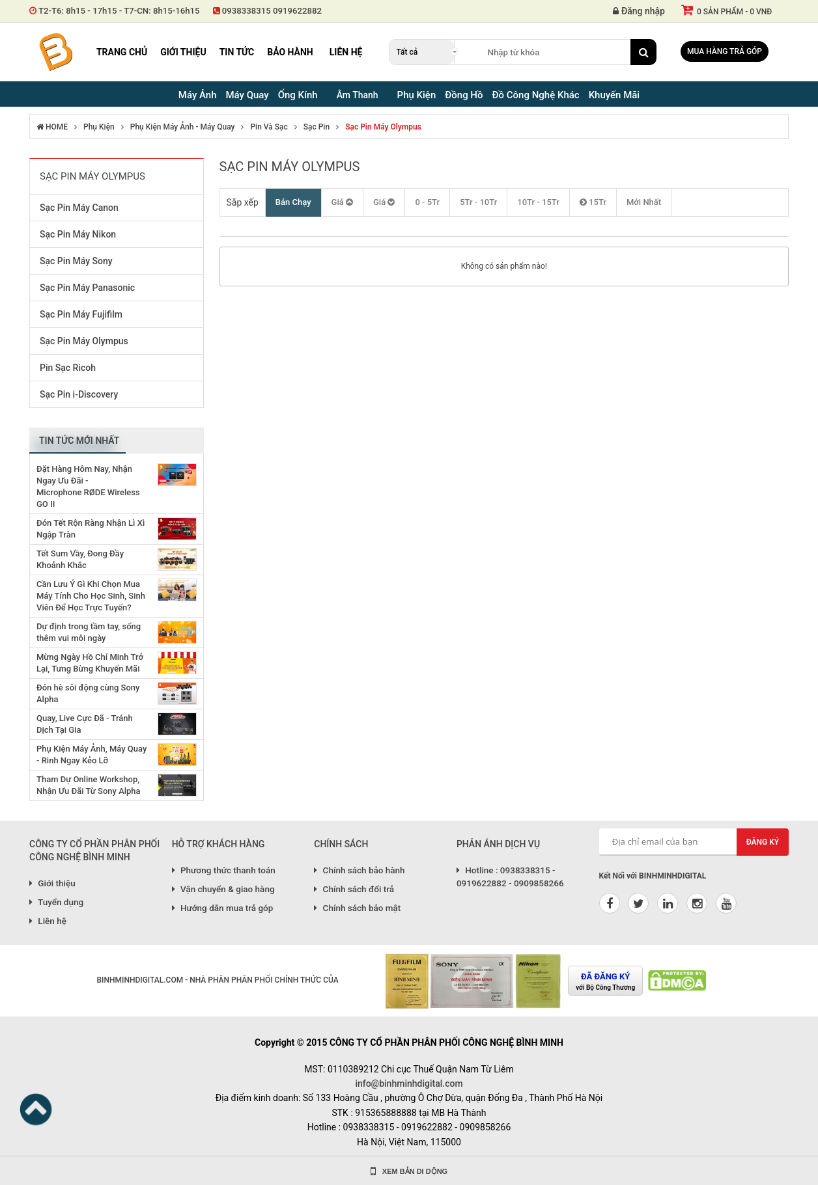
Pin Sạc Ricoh (68, 367)
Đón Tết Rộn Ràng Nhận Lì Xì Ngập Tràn (90, 528)
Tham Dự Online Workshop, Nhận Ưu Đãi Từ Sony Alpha (88, 785)
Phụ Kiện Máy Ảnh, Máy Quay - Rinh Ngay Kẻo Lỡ (91, 754)
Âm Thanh (357, 95)
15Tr (593, 202)
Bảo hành (290, 52)
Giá (342, 202)
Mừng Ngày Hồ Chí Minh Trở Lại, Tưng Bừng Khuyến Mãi (89, 663)
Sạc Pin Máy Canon (79, 207)
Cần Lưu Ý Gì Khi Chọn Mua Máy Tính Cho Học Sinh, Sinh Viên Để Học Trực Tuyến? (90, 595)
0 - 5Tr (427, 202)
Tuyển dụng (56, 902)
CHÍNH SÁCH (341, 844)
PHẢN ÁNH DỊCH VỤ (498, 844)
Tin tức (237, 52)
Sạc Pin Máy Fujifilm (81, 314)
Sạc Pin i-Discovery (79, 394)
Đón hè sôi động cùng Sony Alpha (87, 693)
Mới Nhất (644, 202)
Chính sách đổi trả (354, 889)
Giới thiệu (183, 52)
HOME (52, 127)
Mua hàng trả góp (724, 51)
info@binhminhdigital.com (408, 1083)
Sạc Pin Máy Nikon (78, 234)
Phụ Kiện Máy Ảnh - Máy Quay (182, 126)
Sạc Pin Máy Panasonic (87, 287)
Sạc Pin (316, 126)
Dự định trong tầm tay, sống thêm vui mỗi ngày (88, 632)
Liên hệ (346, 52)
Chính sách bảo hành (359, 870)
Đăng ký (763, 842)
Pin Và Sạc (268, 126)
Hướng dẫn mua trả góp (223, 908)
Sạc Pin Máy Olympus (383, 126)
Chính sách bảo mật (357, 908)
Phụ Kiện (99, 126)
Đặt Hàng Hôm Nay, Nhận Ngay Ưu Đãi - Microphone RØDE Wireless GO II (88, 486)
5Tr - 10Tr (478, 202)
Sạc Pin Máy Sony (76, 261)
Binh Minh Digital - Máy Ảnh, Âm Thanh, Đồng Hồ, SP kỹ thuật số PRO (55, 52)
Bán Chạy (293, 202)
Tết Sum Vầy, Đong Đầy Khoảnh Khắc (80, 559)
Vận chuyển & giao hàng (223, 889)
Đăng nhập (639, 11)
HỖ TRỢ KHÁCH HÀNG (218, 844)
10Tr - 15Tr (538, 202)
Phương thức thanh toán (223, 870)
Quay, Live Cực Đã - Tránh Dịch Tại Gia (84, 724)
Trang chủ (121, 52)
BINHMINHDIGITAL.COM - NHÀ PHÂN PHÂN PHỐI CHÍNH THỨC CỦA (217, 980)
